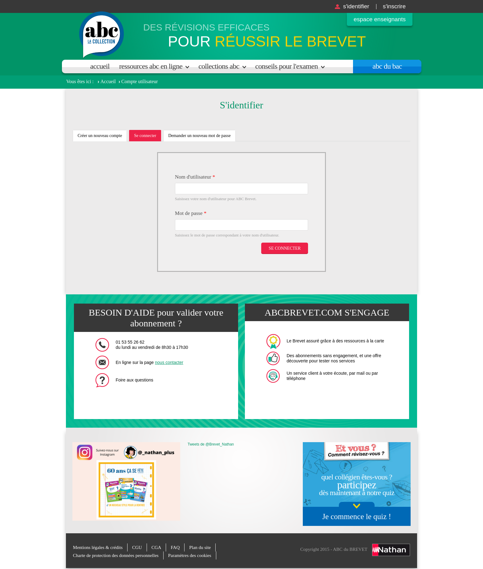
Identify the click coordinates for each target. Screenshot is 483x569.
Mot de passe (190, 213)
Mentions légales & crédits (98, 547)
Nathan (391, 550)
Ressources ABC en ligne (150, 66)
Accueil (100, 66)
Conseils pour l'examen (286, 66)
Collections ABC (218, 66)
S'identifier (356, 6)
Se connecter (147, 137)
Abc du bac (387, 66)
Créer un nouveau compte (100, 135)
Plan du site (200, 547)
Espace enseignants (380, 19)
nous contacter (169, 362)
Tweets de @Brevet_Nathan (211, 444)
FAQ (175, 547)
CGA (156, 547)
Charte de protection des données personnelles (116, 555)
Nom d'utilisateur (195, 177)
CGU (137, 547)
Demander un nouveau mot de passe (199, 135)
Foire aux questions (134, 379)
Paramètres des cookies (189, 555)
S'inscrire (394, 6)
